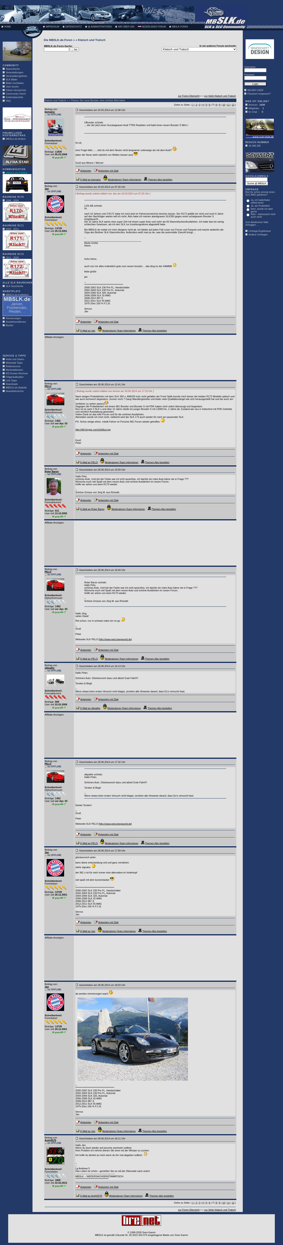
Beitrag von (51, 109)
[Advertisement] (16, 342)
